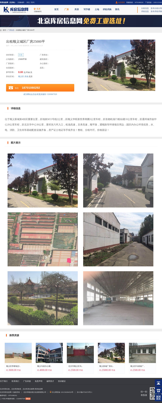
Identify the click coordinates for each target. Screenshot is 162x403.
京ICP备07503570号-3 (84, 392)
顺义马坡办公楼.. (44, 366)
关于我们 (4, 381)
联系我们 (15, 381)
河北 (28, 2)
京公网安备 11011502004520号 (62, 392)
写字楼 (87, 9)
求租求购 (107, 9)
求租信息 (145, 11)
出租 (21, 55)
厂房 (66, 9)
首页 (56, 9)
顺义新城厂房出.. (106, 366)
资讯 (117, 9)
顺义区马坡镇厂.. (137, 366)
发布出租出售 (156, 8)
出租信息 (145, 8)
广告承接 (27, 381)
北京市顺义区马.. (75, 366)
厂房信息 (11, 30)
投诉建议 (62, 381)
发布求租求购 (156, 11)
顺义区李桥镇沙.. (13, 366)
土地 (97, 9)
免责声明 (38, 381)
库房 (77, 9)
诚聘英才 (50, 381)
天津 (32, 2)
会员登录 (121, 2)
